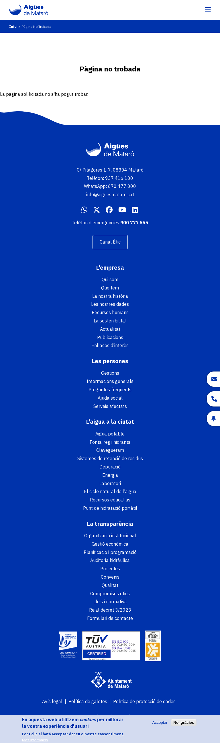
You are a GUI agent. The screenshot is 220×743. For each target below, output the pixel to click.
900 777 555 (134, 222)
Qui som (110, 279)
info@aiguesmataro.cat (110, 194)
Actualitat (110, 329)
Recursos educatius (110, 500)
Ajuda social (110, 398)
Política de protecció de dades (144, 701)
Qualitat (110, 585)
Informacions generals (110, 381)
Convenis (110, 577)
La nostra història (110, 296)
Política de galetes (87, 701)
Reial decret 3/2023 (110, 610)
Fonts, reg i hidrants (110, 442)
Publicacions (110, 337)
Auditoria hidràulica (110, 560)
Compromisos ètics (110, 593)
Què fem (110, 288)
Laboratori (110, 483)
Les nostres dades (110, 304)
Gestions (110, 373)
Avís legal (52, 701)
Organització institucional (110, 535)
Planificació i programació (110, 552)
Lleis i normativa (110, 601)
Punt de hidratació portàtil (110, 508)
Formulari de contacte (110, 618)
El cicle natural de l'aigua (110, 491)
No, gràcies (183, 724)
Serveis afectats (110, 406)
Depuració (110, 467)
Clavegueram (110, 450)
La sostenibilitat (110, 321)
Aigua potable (110, 434)
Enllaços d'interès (110, 345)
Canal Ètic (110, 242)
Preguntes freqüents (110, 389)
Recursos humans (110, 312)
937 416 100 (119, 178)
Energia (110, 475)
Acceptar (160, 724)
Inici (13, 26)
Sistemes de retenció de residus (110, 458)
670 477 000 (122, 186)
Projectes (110, 568)
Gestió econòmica (110, 544)
